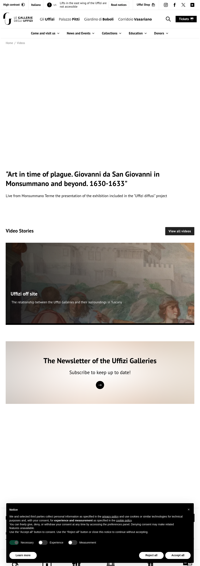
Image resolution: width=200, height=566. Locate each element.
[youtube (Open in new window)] (192, 4)
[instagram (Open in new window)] (165, 4)
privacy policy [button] (110, 516)
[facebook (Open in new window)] (174, 4)
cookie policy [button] (123, 520)
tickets (186, 19)
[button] (189, 509)
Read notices (118, 5)
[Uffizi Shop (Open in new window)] (146, 5)
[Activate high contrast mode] (14, 5)
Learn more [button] (23, 555)
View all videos (180, 231)
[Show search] (167, 19)
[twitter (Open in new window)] (183, 4)
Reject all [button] (151, 555)
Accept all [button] (177, 555)
